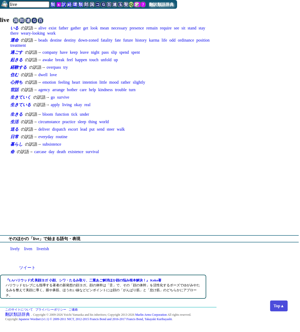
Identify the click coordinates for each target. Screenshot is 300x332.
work (51, 33)
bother (72, 90)
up (116, 60)
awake (48, 60)
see (176, 28)
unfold (106, 60)
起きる (16, 60)
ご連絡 (73, 309)
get (85, 28)
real (87, 104)
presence (137, 28)
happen (81, 60)
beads (43, 40)
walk (121, 129)
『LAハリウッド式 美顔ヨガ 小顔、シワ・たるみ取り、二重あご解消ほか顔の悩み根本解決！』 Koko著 (83, 280)
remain (151, 28)
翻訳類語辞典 (161, 4)
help (92, 90)
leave (84, 52)
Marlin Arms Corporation (151, 315)
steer (110, 129)
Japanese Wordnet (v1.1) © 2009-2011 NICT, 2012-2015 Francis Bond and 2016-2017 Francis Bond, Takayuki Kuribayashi (95, 319)
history (141, 40)
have (64, 52)
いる (14, 28)
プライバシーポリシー (50, 309)
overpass (54, 67)
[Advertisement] (150, 195)
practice (69, 122)
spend (124, 52)
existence (76, 151)
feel (70, 60)
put (92, 129)
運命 (14, 40)
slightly (139, 82)
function (62, 114)
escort (73, 129)
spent (135, 52)
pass (105, 52)
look (94, 28)
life (164, 40)
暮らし (16, 144)
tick (74, 114)
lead (83, 129)
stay (201, 28)
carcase (40, 151)
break (59, 60)
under (84, 114)
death (61, 151)
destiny (70, 40)
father (63, 28)
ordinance (186, 40)
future (128, 40)
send (100, 129)
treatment (18, 45)
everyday (46, 137)
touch (94, 60)
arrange (58, 90)
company (50, 52)
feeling (64, 82)
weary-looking (33, 33)
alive (42, 28)
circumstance (49, 122)
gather (76, 28)
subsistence (52, 144)
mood (114, 82)
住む (14, 75)
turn (132, 90)
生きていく (20, 97)
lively (15, 249)
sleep (82, 122)
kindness (105, 90)
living (67, 104)
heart (76, 82)
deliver (44, 129)
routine (61, 137)
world (104, 122)
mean (104, 28)
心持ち (16, 82)
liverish (43, 249)
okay (78, 104)
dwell (43, 75)
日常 (14, 137)
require (166, 28)
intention (89, 82)
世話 (14, 90)
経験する (18, 67)
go (53, 97)
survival (92, 151)
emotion (49, 82)
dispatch (59, 129)
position (203, 40)
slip (114, 52)
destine (56, 40)
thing (92, 122)
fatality (106, 40)
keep (74, 52)
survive (63, 97)
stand (192, 28)
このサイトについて (19, 309)
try (65, 67)
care (83, 90)
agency (44, 90)
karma (154, 40)
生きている (20, 104)
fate (118, 40)
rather (125, 82)
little (103, 82)
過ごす (16, 52)
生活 (14, 122)
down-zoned (88, 40)
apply (55, 104)
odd (172, 40)
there (14, 33)
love (53, 75)
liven (28, 249)
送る (14, 129)
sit (183, 28)
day (52, 151)
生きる (16, 114)
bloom (48, 114)
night (95, 52)
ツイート (27, 267)
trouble (121, 90)
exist (52, 28)
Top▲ (278, 306)
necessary (119, 28)
